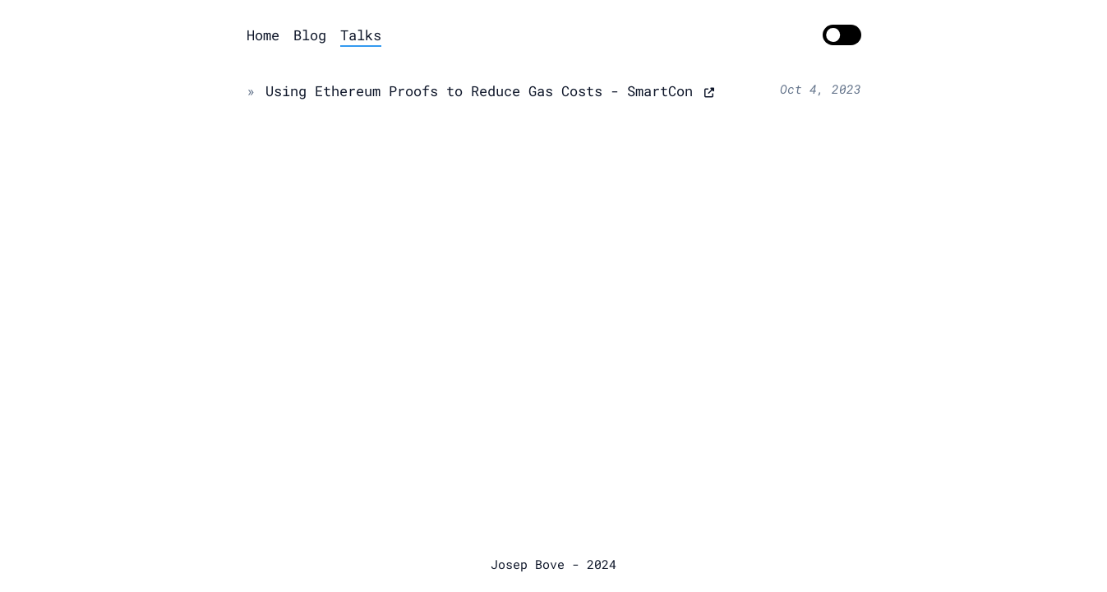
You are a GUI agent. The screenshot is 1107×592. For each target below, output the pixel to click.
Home (263, 34)
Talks (360, 34)
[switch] (842, 35)
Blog (309, 34)
